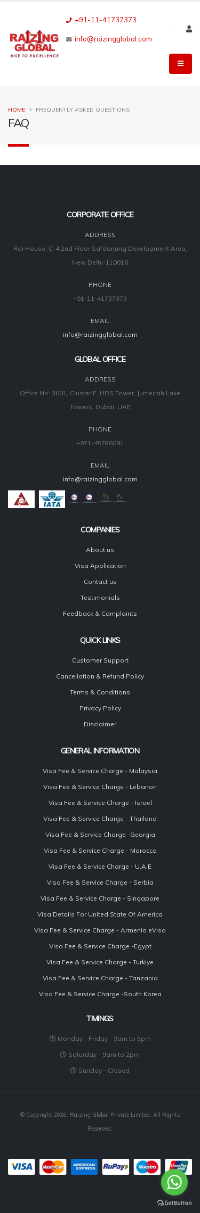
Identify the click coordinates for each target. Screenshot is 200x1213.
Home (16, 109)
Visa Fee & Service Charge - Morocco (100, 850)
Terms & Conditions (100, 692)
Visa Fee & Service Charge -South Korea (100, 994)
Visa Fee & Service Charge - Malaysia (100, 771)
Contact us (100, 582)
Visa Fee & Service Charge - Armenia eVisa (100, 930)
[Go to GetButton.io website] (174, 1202)
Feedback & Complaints (100, 613)
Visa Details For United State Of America (100, 914)
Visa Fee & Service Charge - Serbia (100, 882)
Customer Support (100, 660)
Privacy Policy (100, 708)
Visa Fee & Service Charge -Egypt (100, 946)
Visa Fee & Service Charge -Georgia (100, 834)
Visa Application (100, 566)
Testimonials (100, 597)
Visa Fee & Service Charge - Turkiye (100, 962)
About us (100, 550)
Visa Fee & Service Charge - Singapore (100, 898)
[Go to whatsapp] (174, 1182)
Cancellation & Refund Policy (100, 676)
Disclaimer (100, 724)
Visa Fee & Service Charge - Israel (100, 803)
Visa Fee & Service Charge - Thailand (100, 818)
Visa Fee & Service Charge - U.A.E (100, 866)
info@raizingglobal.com (113, 39)
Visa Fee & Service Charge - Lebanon (100, 787)
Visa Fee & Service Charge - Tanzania (100, 978)
